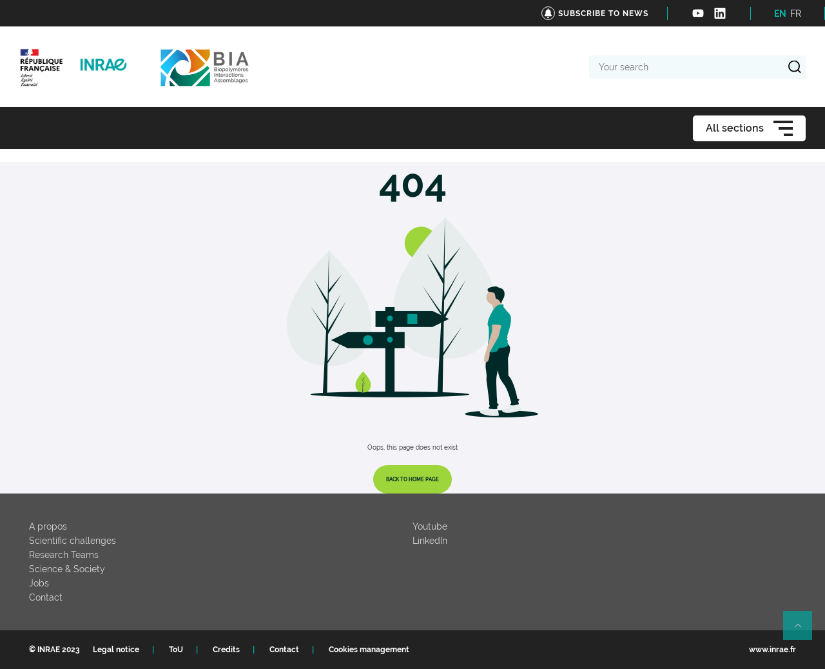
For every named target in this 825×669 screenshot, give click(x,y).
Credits (226, 649)
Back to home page (412, 479)
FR (795, 13)
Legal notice (116, 649)
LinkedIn (429, 540)
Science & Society (67, 569)
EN (780, 13)
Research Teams (64, 555)
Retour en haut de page (803, 631)
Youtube (429, 526)
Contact (46, 597)
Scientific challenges (72, 540)
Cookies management (369, 649)
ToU (176, 649)
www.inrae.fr (772, 649)
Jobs (39, 583)
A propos (48, 526)
